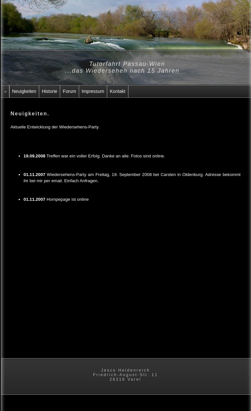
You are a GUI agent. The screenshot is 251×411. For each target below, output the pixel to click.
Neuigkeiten (24, 91)
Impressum (93, 91)
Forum (69, 91)
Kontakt (117, 91)
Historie (49, 91)
